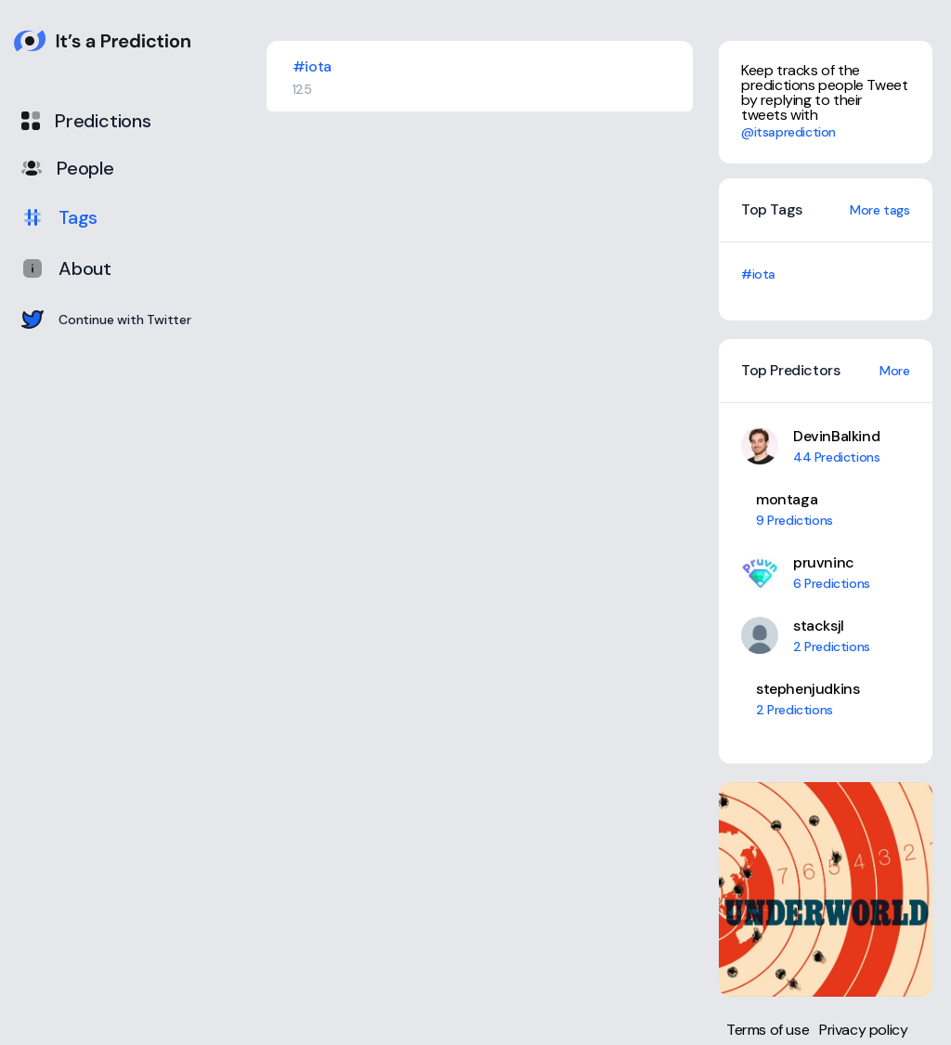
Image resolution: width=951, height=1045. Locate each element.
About (66, 268)
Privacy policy (863, 1029)
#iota (758, 274)
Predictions (86, 121)
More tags (879, 210)
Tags (59, 217)
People (67, 168)
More (894, 370)
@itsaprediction (788, 132)
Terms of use (767, 1029)
